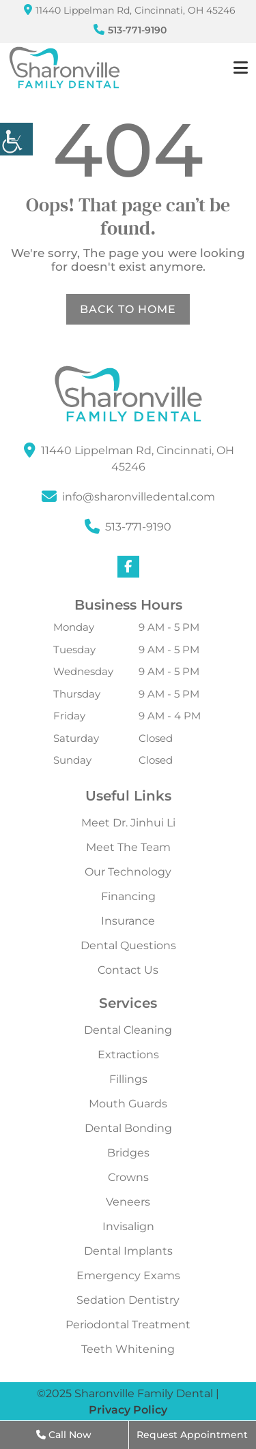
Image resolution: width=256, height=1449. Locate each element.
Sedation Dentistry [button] (128, 1300)
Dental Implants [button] (128, 1251)
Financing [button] (128, 896)
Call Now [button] (63, 1435)
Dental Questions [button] (128, 945)
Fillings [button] (128, 1079)
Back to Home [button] (128, 309)
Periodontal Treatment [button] (128, 1324)
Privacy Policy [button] (128, 1409)
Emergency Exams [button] (128, 1275)
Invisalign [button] (128, 1226)
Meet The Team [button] (128, 847)
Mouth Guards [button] (128, 1104)
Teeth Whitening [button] (128, 1349)
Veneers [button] (128, 1202)
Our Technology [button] (128, 872)
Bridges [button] (128, 1153)
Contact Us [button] (128, 970)
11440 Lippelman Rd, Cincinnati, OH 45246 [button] (130, 10)
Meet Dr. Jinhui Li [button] (128, 823)
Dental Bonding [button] (128, 1128)
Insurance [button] (128, 921)
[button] (16, 139)
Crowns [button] (128, 1177)
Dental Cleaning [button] (128, 1030)
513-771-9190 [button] (130, 30)
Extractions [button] (128, 1054)
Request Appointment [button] (192, 1435)
